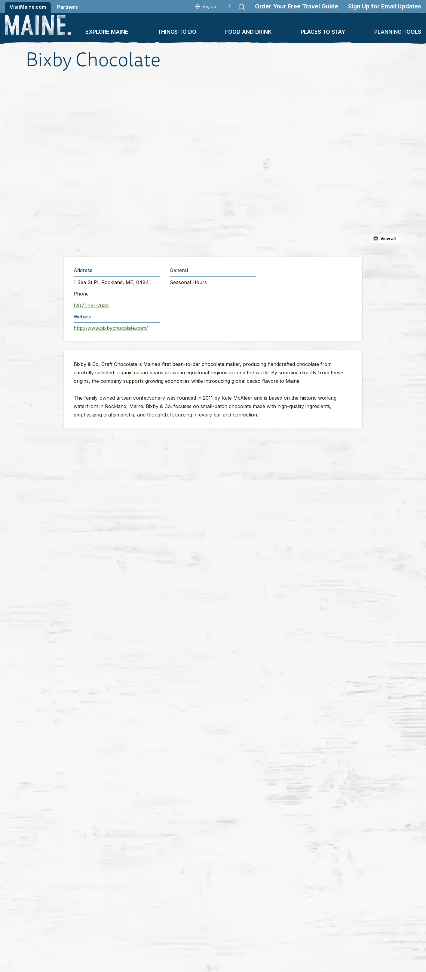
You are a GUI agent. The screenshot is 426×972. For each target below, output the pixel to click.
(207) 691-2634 (91, 305)
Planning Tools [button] (397, 32)
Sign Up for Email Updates (384, 6)
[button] (147, 164)
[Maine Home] (38, 25)
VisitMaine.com (28, 7)
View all (388, 238)
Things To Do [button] (177, 32)
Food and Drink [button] (248, 32)
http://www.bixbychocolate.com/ (111, 328)
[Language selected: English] (213, 6)
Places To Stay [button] (323, 32)
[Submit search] (241, 6)
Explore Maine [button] (106, 32)
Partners (67, 7)
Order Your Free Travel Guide (296, 6)
